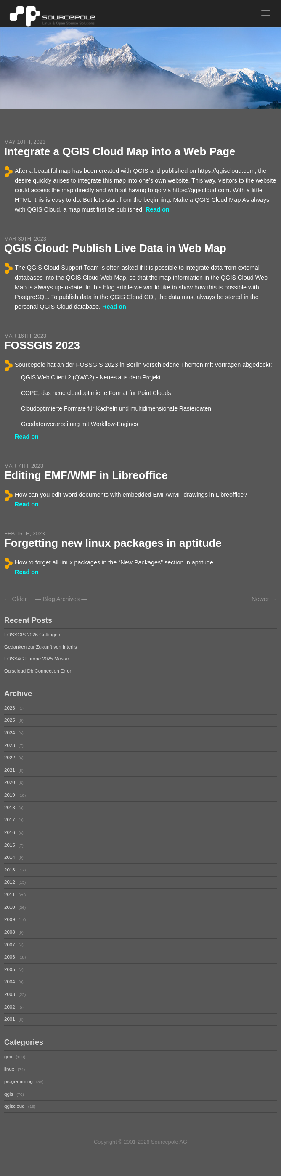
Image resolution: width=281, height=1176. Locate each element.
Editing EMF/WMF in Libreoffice (86, 475)
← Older (15, 599)
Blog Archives (61, 599)
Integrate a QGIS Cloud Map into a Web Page (119, 151)
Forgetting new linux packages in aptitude (113, 543)
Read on (158, 209)
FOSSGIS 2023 (42, 345)
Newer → (264, 599)
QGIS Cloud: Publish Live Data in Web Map (115, 248)
